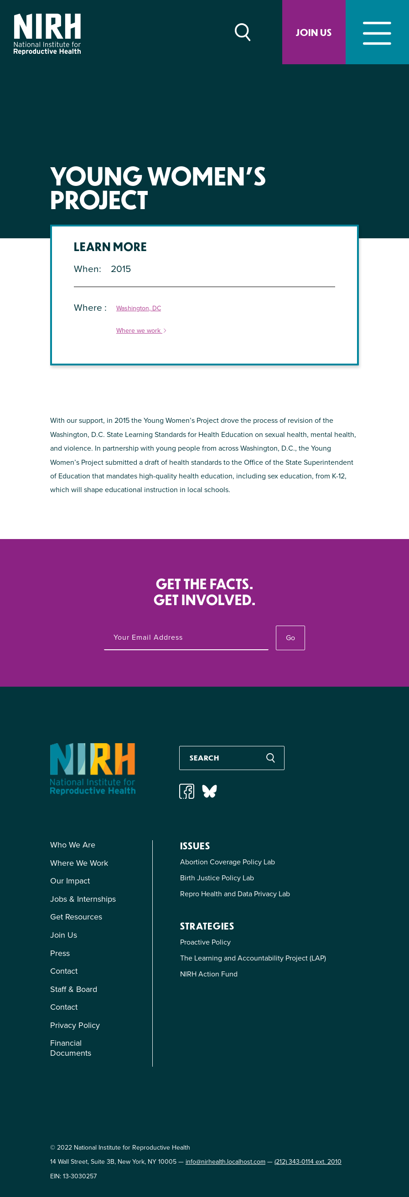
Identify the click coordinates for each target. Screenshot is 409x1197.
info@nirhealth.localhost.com (225, 1161)
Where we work (141, 331)
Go (290, 637)
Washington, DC (138, 309)
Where (89, 307)
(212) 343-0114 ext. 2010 (308, 1161)
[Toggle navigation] (377, 32)
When (86, 268)
